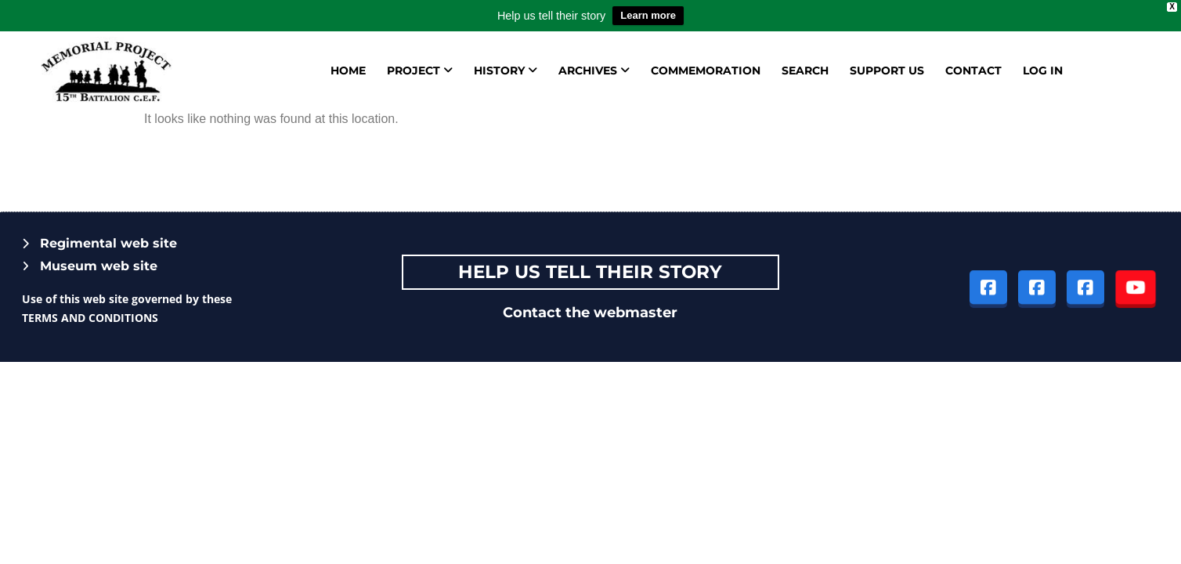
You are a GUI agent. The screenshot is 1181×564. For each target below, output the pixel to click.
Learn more (648, 15)
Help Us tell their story (590, 272)
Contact (973, 70)
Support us (887, 70)
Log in (1043, 70)
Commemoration (705, 70)
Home (348, 70)
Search (805, 70)
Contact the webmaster (590, 312)
